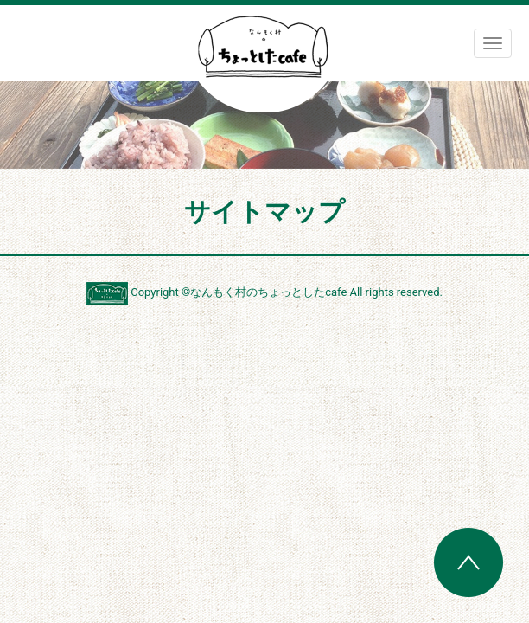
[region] (264, 125)
